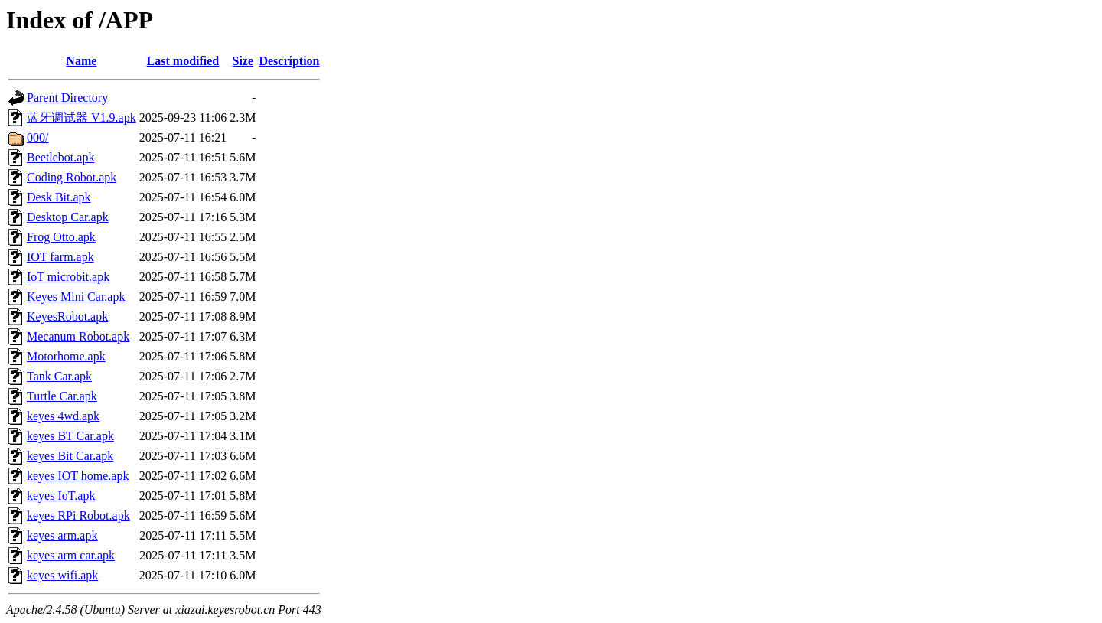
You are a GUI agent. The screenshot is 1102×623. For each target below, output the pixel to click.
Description (289, 60)
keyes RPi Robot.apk (78, 515)
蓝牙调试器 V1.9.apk (81, 117)
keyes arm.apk (62, 535)
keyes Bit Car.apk (70, 455)
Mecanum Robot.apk (78, 336)
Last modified (183, 60)
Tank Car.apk (59, 376)
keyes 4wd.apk (63, 415)
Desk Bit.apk (59, 197)
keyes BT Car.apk (70, 435)
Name (81, 60)
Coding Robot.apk (71, 177)
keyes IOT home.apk (78, 475)
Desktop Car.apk (68, 216)
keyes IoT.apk (61, 495)
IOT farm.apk (60, 256)
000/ (37, 137)
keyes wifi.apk (62, 575)
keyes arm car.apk (71, 555)
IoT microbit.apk (68, 276)
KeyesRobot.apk (67, 316)
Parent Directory (67, 97)
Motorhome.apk (66, 356)
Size (243, 60)
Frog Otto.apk (61, 236)
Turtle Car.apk (62, 396)
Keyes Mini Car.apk (76, 296)
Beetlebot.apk (60, 157)
